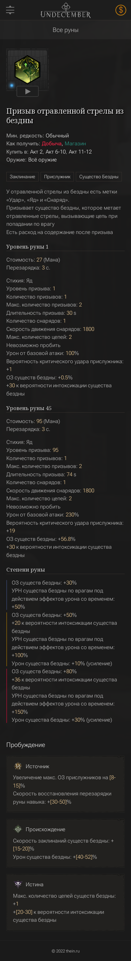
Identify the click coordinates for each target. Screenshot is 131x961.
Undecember (65, 10)
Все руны (66, 30)
